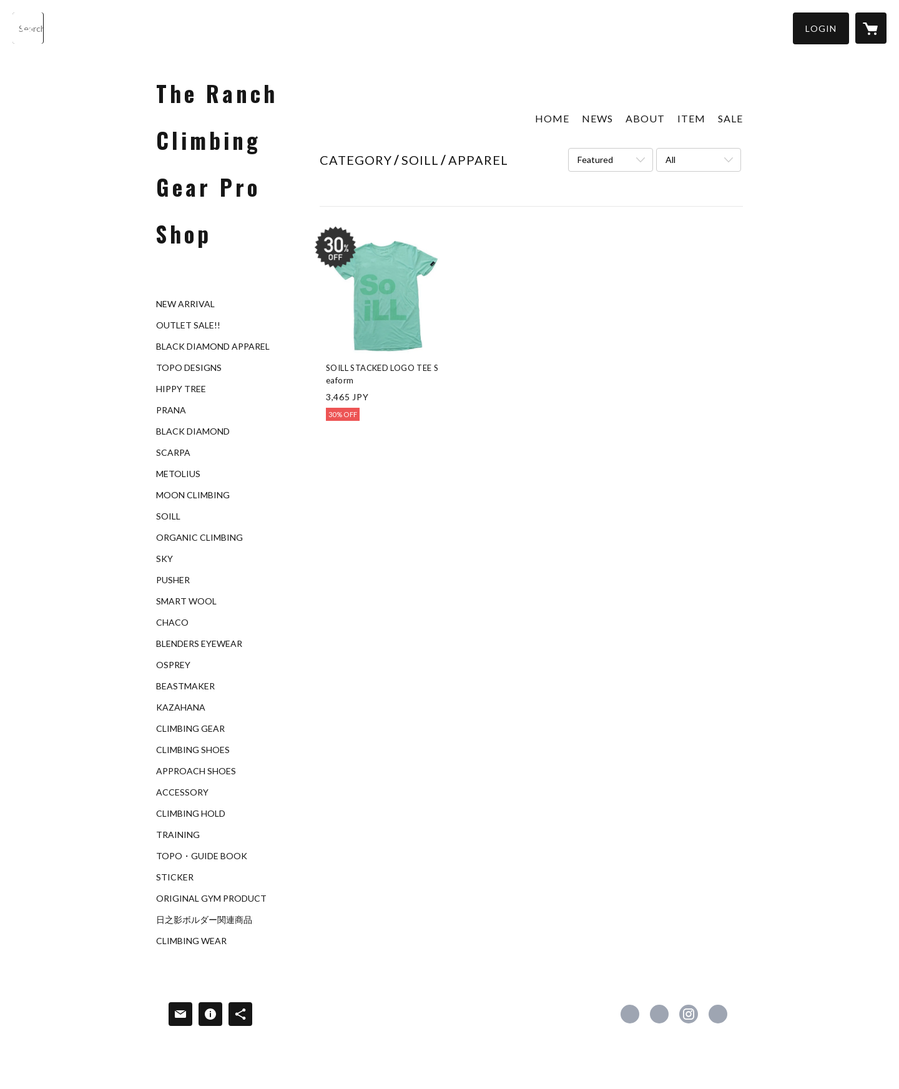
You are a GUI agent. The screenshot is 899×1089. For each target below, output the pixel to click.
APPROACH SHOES (196, 771)
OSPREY (173, 665)
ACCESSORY (182, 792)
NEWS (597, 118)
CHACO (172, 622)
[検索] (28, 28)
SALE (730, 118)
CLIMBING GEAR (190, 728)
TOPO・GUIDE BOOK (201, 856)
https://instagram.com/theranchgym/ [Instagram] (688, 1014)
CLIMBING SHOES (193, 750)
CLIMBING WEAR (191, 941)
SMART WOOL (186, 601)
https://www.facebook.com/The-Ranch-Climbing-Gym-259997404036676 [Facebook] (630, 1014)
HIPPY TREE (181, 389)
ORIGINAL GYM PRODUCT (211, 898)
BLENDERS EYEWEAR (199, 643)
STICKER (175, 877)
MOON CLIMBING (193, 495)
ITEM (691, 118)
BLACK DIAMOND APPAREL (213, 346)
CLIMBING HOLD (190, 813)
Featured (595, 159)
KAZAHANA (180, 707)
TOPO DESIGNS (189, 367)
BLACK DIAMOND (193, 431)
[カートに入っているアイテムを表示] (871, 28)
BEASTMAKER (185, 686)
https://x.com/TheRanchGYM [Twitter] (659, 1014)
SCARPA (173, 452)
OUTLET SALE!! (188, 325)
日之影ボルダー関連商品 (204, 919)
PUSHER (173, 580)
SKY (164, 558)
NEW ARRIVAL (185, 304)
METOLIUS (178, 474)
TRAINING (178, 834)
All (670, 159)
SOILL (168, 516)
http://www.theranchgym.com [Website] (718, 1014)
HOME (552, 118)
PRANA (171, 410)
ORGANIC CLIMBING (199, 537)
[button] (821, 28)
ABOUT (645, 118)
